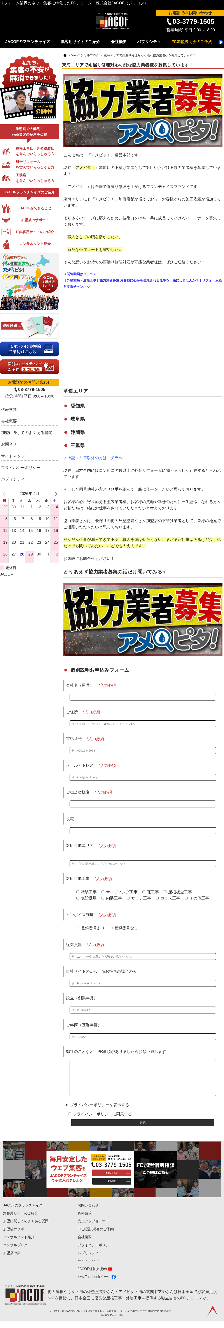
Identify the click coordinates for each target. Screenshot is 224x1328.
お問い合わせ (88, 1212)
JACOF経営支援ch (92, 1275)
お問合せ (9, 444)
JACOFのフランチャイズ (27, 42)
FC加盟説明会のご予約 (192, 42)
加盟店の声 (12, 1259)
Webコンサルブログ (85, 55)
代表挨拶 (9, 409)
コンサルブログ (15, 1251)
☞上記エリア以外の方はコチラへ (92, 458)
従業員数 (74, 945)
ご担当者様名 (78, 792)
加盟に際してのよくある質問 (26, 433)
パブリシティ (149, 42)
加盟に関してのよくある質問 (26, 1227)
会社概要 (119, 42)
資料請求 (85, 1220)
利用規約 (150, 1317)
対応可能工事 (78, 878)
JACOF (6, 574)
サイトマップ (13, 456)
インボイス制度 (80, 915)
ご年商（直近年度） (84, 1025)
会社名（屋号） (80, 685)
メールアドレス (80, 765)
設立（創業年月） (82, 998)
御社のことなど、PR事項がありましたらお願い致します (116, 1051)
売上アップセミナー (93, 1227)
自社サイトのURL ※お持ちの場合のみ (101, 971)
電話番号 (74, 738)
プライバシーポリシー (20, 467)
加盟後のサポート (17, 1236)
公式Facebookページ (94, 1283)
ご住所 (72, 712)
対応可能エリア (80, 845)
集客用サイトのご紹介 (80, 42)
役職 (70, 819)
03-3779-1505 (193, 21)
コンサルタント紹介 (19, 1243)
